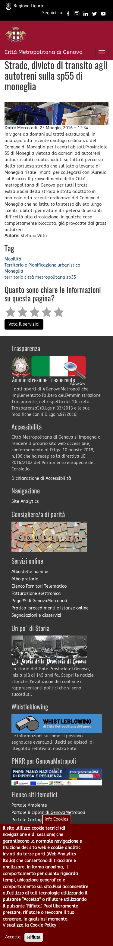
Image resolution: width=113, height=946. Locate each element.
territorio (14, 277)
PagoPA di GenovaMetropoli (39, 600)
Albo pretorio (24, 579)
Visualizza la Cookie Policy (29, 933)
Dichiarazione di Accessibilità (41, 478)
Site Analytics (25, 501)
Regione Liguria (25, 5)
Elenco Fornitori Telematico (39, 586)
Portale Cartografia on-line (39, 819)
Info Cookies (56, 827)
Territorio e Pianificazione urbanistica (42, 265)
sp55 (71, 277)
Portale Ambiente (29, 805)
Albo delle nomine (29, 571)
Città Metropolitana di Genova (44, 52)
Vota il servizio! (23, 324)
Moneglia (14, 271)
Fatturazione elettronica (36, 593)
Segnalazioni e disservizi (36, 615)
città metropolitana (44, 277)
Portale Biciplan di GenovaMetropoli (48, 812)
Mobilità (13, 259)
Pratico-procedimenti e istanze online (50, 608)
